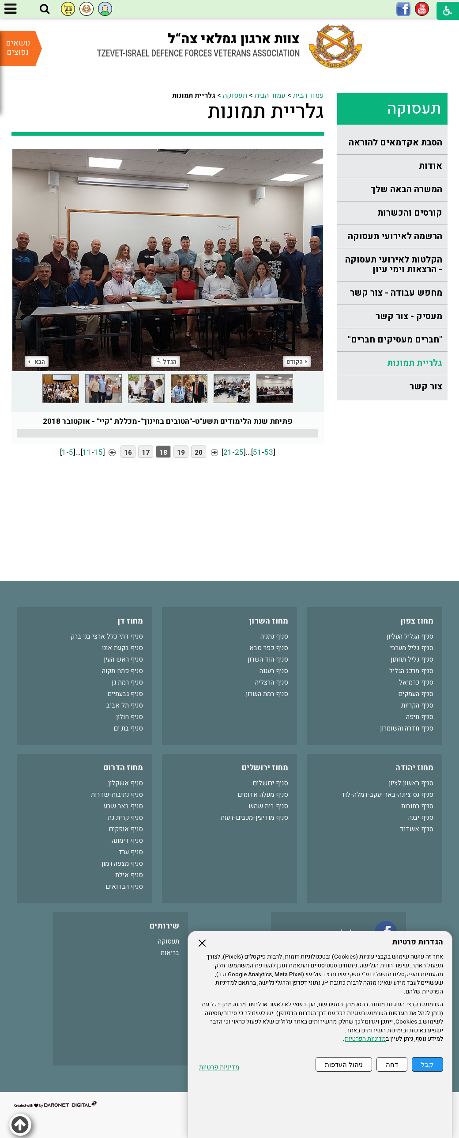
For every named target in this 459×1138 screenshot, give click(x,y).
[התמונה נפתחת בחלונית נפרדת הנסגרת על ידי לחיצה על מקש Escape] (167, 260)
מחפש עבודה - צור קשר (396, 292)
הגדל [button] (167, 362)
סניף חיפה (419, 717)
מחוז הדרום (123, 768)
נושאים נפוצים (18, 47)
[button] (44, 9)
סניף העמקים (415, 694)
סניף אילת (129, 875)
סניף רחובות (417, 806)
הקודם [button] (296, 362)
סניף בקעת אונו (122, 648)
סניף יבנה (420, 817)
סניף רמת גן (127, 682)
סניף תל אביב (124, 705)
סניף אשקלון (125, 783)
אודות (430, 166)
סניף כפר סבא (268, 648)
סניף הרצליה (271, 682)
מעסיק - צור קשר (409, 316)
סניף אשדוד (416, 829)
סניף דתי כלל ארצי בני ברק (107, 636)
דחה (392, 1064)
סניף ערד (130, 852)
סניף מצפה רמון (122, 863)
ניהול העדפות (344, 1064)
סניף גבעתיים (125, 694)
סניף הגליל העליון (410, 636)
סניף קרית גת (125, 817)
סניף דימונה (127, 840)
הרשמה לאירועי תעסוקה (395, 236)
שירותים (164, 926)
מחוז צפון (416, 621)
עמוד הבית (308, 95)
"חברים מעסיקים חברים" (395, 339)
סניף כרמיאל (416, 682)
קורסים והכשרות (409, 212)
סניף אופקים (126, 829)
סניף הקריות (417, 705)
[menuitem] (392, 143)
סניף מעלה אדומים (262, 794)
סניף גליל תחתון (412, 659)
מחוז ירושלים (265, 768)
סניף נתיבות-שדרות (117, 794)
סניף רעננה (274, 671)
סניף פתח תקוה (122, 671)
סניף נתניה (274, 636)
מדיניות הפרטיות (365, 1039)
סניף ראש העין (123, 659)
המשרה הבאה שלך (406, 189)
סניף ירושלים (270, 783)
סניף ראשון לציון (411, 783)
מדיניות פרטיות (219, 1067)
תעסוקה (414, 108)
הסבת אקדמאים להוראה (395, 142)
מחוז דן (130, 621)
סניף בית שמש (268, 806)
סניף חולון (129, 717)
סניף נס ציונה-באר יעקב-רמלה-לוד (387, 794)
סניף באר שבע (123, 806)
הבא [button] (36, 362)
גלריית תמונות (414, 363)
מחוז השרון (268, 621)
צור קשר (426, 386)
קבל (427, 1064)
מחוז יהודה (414, 768)
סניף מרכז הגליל (411, 671)
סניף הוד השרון (268, 659)
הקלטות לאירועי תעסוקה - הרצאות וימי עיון (393, 264)
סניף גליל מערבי (411, 648)
